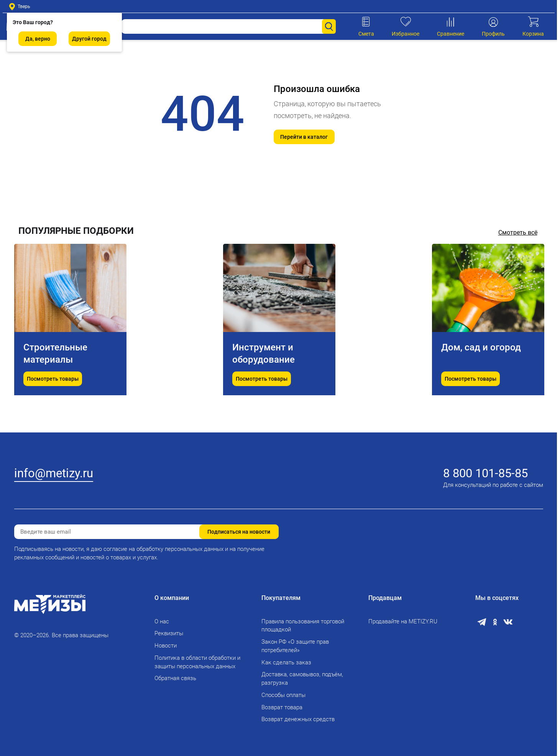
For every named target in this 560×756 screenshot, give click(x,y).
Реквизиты (168, 633)
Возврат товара (281, 707)
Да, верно (37, 39)
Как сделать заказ (286, 662)
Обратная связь (175, 678)
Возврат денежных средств (298, 719)
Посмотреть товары (53, 398)
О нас (161, 621)
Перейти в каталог (304, 137)
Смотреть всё (517, 232)
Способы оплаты (283, 695)
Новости (165, 645)
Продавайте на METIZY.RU (402, 621)
